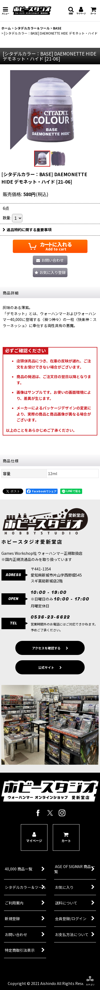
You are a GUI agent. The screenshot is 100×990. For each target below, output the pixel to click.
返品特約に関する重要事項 (27, 229)
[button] (5, 10)
